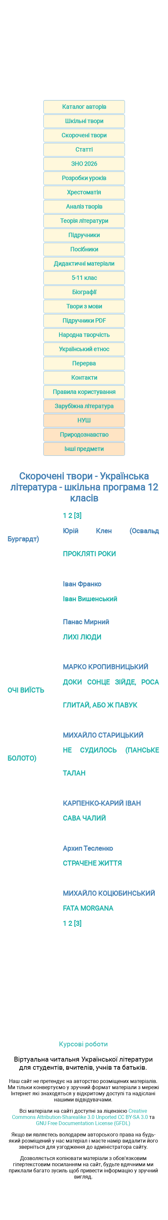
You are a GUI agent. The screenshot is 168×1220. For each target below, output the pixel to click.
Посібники (84, 249)
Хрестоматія (84, 192)
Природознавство (84, 434)
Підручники (84, 235)
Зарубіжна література (84, 406)
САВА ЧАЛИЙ (84, 818)
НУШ (84, 420)
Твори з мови (84, 306)
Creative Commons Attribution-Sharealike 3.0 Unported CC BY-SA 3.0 (80, 1114)
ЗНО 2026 (84, 163)
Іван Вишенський (90, 599)
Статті (84, 149)
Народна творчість (84, 334)
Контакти (84, 377)
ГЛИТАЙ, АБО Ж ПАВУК (100, 705)
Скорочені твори (84, 135)
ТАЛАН (74, 773)
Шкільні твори (84, 121)
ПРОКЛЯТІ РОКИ (89, 554)
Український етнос (84, 349)
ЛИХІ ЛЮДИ (82, 637)
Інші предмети (84, 448)
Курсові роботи (83, 1044)
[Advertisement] (84, 48)
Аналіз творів (84, 206)
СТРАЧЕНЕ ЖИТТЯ (92, 863)
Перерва (84, 363)
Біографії (84, 292)
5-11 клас (84, 277)
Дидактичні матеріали (84, 263)
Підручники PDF (84, 320)
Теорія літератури (84, 220)
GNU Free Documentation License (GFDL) (83, 1123)
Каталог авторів (84, 106)
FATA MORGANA (88, 908)
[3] (78, 516)
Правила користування (84, 391)
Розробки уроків (84, 178)
